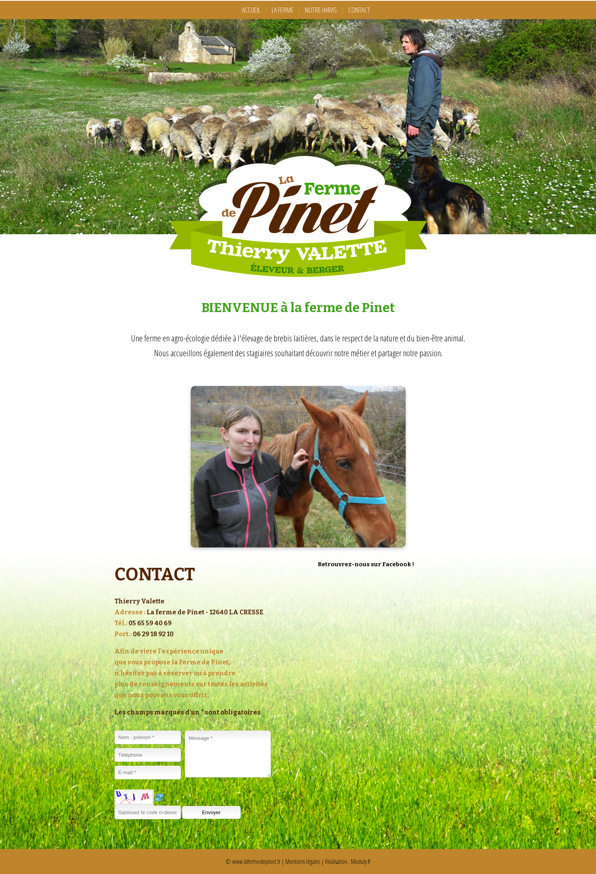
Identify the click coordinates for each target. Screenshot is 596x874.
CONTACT (359, 9)
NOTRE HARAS (321, 9)
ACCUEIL (251, 9)
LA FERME (283, 9)
